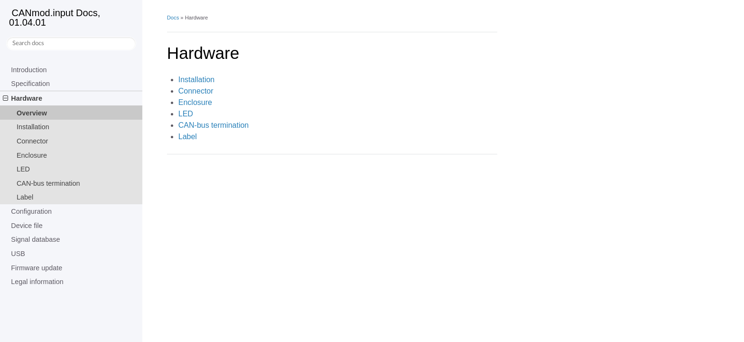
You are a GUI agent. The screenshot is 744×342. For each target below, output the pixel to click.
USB (18, 253)
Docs (173, 17)
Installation (33, 127)
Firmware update (36, 268)
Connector (32, 141)
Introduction (28, 70)
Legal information (37, 281)
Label (25, 197)
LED (23, 169)
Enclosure (32, 155)
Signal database (35, 239)
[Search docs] (71, 43)
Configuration (31, 211)
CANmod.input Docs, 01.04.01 (54, 18)
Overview (32, 113)
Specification (30, 83)
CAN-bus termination (48, 183)
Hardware (22, 98)
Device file (26, 225)
